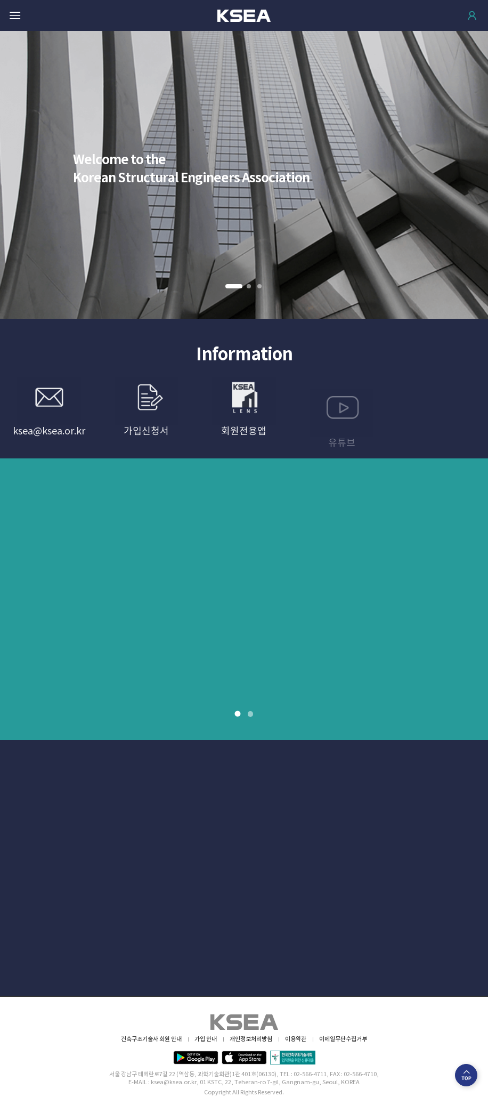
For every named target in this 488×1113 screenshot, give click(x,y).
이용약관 (295, 1039)
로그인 (472, 15)
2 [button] (249, 286)
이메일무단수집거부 (343, 1039)
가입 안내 (205, 1039)
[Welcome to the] (244, 175)
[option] (244, 175)
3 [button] (260, 286)
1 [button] (233, 286)
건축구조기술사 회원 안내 (151, 1039)
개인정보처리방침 (251, 1039)
